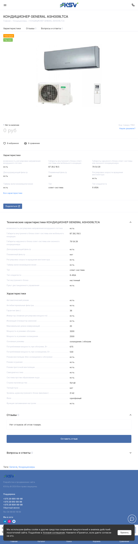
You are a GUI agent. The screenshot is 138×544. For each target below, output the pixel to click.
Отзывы (31, 28)
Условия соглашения (54, 532)
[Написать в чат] (132, 519)
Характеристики (12, 28)
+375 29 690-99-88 (12, 498)
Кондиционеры (27, 467)
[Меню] (5, 5)
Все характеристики (12, 193)
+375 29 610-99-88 (12, 502)
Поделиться (12, 206)
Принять (124, 532)
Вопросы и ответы (52, 28)
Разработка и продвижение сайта (19, 482)
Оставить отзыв (69, 438)
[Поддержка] (133, 5)
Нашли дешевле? (127, 128)
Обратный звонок (11, 508)
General (13, 467)
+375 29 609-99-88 (12, 504)
